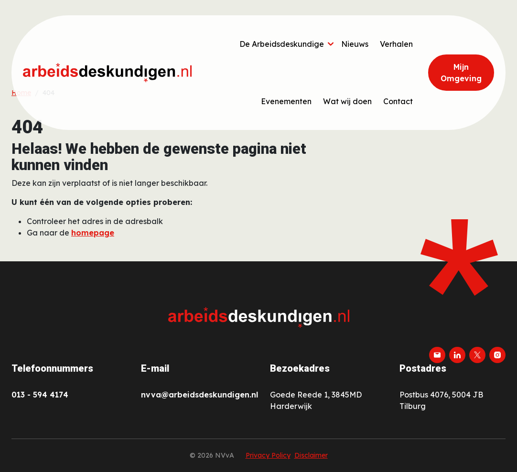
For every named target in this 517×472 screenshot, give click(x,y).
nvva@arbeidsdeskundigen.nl (199, 394)
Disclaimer (311, 455)
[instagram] (497, 355)
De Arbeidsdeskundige (281, 44)
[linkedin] (457, 355)
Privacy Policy (268, 455)
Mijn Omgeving (461, 72)
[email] (437, 355)
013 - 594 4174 (39, 394)
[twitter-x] (477, 355)
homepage (92, 232)
